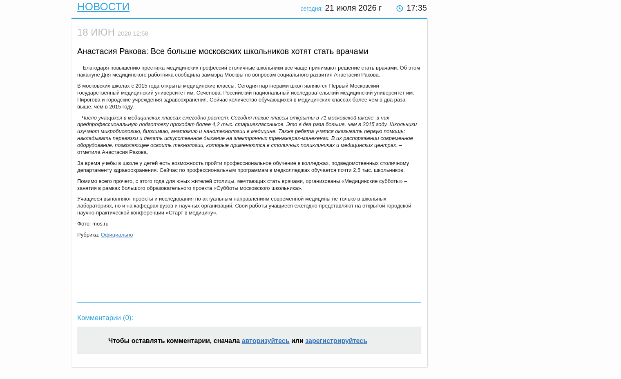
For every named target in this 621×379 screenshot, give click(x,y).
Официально (117, 235)
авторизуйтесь (266, 340)
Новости (103, 6)
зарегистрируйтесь (336, 340)
